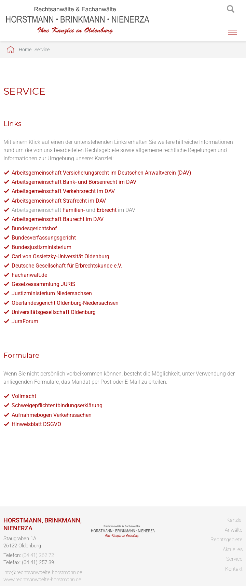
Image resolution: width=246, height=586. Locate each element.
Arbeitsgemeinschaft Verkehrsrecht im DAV (63, 191)
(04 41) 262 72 (38, 555)
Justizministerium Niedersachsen (52, 293)
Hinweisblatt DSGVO (36, 424)
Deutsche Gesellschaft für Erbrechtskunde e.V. (67, 265)
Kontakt (234, 569)
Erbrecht (107, 210)
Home (25, 49)
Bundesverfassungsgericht (44, 237)
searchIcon (231, 9)
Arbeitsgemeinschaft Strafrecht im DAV (59, 200)
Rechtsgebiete (226, 539)
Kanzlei (235, 520)
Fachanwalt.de (29, 275)
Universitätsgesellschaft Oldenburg (54, 312)
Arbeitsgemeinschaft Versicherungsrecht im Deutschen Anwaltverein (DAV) (101, 172)
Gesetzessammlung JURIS (44, 284)
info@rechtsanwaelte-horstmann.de (42, 572)
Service (42, 49)
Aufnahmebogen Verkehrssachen (52, 415)
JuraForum (25, 321)
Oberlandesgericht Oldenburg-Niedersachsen (65, 303)
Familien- (74, 210)
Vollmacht (24, 396)
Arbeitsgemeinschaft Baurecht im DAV (58, 219)
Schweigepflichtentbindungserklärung (57, 405)
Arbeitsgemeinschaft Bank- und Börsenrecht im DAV (74, 182)
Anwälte (234, 530)
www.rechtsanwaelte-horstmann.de (42, 579)
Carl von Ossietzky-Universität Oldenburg (60, 256)
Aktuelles (233, 549)
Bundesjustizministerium (41, 247)
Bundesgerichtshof (34, 228)
